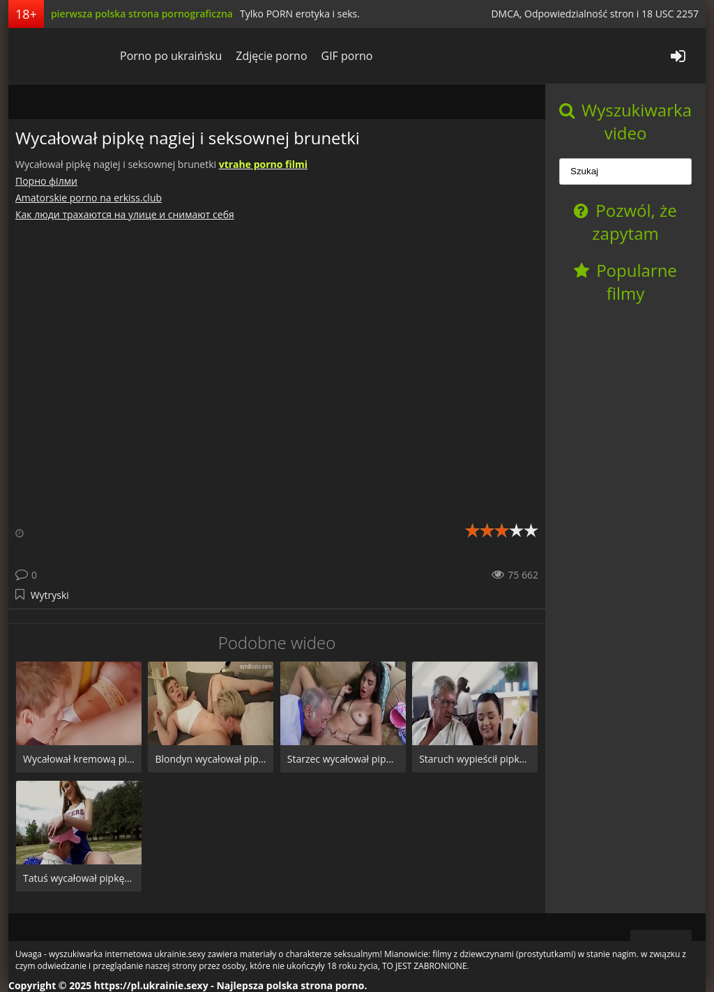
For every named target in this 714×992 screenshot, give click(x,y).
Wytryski (50, 595)
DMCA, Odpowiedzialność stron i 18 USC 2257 (595, 13)
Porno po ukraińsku (171, 55)
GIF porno (347, 55)
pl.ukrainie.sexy (60, 56)
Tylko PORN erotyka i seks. (300, 13)
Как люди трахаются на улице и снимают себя (124, 214)
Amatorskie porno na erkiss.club (88, 197)
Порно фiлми (46, 181)
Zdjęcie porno (271, 55)
